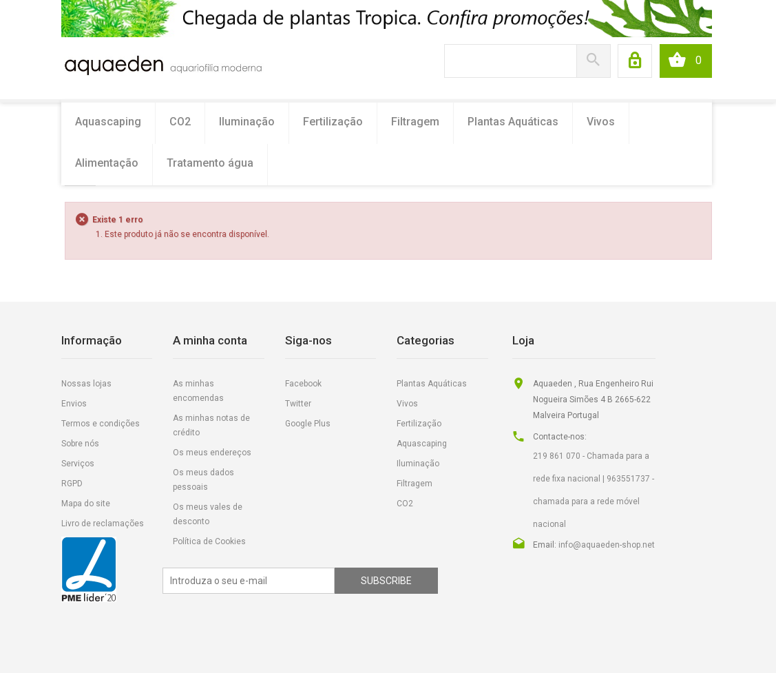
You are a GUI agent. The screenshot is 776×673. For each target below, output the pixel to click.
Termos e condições (100, 423)
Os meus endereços (212, 452)
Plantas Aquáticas (513, 121)
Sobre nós (80, 443)
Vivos (601, 121)
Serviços (77, 463)
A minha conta (210, 340)
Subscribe (386, 580)
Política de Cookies (209, 541)
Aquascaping (108, 121)
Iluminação (247, 121)
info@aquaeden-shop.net (606, 545)
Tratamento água (210, 162)
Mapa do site (85, 503)
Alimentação (106, 162)
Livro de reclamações (102, 523)
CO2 (180, 121)
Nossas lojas (86, 384)
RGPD (72, 483)
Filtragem (415, 121)
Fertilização (333, 121)
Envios (74, 403)
